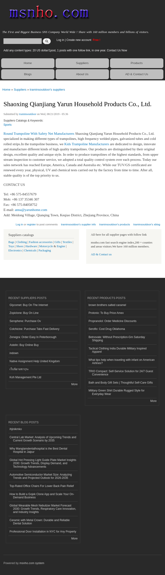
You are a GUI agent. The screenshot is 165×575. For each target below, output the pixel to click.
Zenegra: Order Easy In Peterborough (33, 337)
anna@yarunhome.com (31, 210)
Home (28, 63)
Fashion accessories (40, 242)
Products (137, 63)
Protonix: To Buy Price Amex (106, 313)
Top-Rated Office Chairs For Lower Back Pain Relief (42, 486)
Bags (11, 242)
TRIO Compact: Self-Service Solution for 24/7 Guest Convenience (121, 373)
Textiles (67, 242)
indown (14, 353)
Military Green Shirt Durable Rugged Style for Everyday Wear (117, 392)
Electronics (15, 250)
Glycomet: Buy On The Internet (29, 305)
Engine (61, 246)
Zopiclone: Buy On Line (24, 313)
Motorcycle (46, 246)
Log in (60, 40)
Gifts (57, 242)
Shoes (20, 246)
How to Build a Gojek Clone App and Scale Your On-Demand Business (42, 496)
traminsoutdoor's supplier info (78, 224)
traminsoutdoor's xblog (146, 224)
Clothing (22, 242)
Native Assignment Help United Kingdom (35, 361)
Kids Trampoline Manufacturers (86, 144)
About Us (82, 74)
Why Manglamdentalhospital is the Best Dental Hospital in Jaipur (38, 450)
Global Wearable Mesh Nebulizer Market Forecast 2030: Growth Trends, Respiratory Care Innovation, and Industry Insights (43, 509)
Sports (7, 124)
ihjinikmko (16, 429)
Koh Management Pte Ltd (25, 377)
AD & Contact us (101, 254)
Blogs (28, 74)
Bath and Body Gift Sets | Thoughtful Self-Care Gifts (121, 382)
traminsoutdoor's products (114, 224)
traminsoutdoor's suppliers (47, 89)
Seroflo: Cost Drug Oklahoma (107, 329)
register (31, 224)
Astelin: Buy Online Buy (24, 345)
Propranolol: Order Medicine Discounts (113, 321)
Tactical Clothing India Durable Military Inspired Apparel (118, 350)
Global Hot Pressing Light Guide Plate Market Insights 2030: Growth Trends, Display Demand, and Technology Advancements (43, 463)
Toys (11, 246)
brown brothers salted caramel (107, 305)
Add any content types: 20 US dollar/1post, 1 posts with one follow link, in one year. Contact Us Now (65, 50)
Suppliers (82, 63)
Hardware (31, 246)
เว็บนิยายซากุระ (19, 369)
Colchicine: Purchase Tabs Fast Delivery (34, 329)
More (74, 384)
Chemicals (30, 250)
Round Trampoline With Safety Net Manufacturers (38, 133)
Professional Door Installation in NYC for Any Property (43, 531)
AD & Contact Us (136, 74)
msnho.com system (32, 563)
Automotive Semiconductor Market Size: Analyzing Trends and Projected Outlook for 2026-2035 (41, 476)
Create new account (79, 40)
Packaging (44, 250)
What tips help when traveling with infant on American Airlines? (122, 361)
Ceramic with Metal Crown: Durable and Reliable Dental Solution (40, 522)
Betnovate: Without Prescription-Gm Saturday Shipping (117, 338)
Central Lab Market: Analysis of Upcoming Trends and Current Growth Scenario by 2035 (43, 439)
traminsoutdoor (27, 114)
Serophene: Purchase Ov (25, 321)
